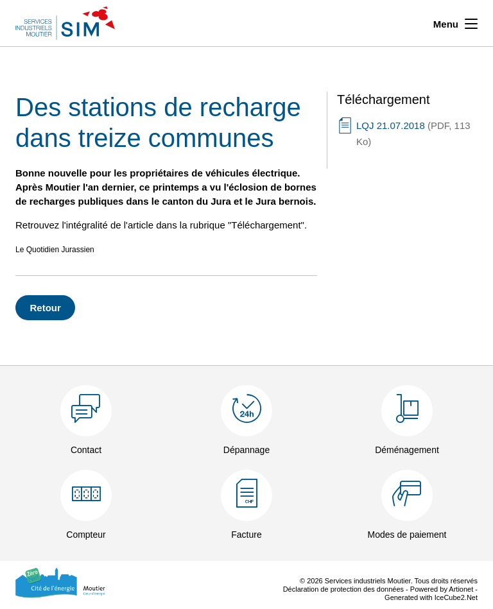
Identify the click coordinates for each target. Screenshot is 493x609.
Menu (455, 22)
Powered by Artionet (441, 589)
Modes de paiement (407, 534)
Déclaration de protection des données (343, 589)
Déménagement (407, 450)
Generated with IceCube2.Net (431, 597)
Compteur (85, 534)
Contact (86, 450)
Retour (45, 307)
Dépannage (246, 450)
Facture (246, 534)
